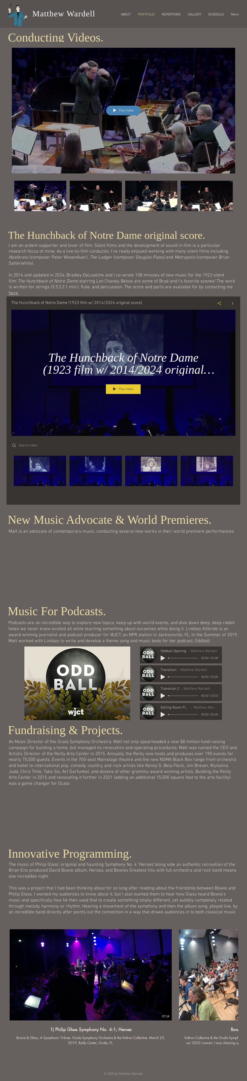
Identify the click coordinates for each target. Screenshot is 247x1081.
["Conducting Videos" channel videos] (123, 201)
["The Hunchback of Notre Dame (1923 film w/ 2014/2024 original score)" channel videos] (123, 476)
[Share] (219, 303)
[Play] (163, 658)
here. (14, 293)
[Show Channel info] (230, 303)
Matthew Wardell (63, 13)
